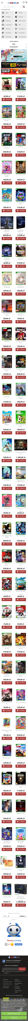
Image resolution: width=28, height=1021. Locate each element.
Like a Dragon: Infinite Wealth (7, 536)
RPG (18, 25)
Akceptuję (14, 1017)
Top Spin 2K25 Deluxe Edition (21, 425)
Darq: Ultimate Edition (20, 869)
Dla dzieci (6, 17)
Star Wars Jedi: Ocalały (6, 314)
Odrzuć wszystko (14, 1013)
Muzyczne (6, 21)
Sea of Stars (7, 480)
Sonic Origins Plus (7, 785)
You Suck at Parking (20, 702)
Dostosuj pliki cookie (16, 1010)
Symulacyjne (20, 33)
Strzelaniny (6, 33)
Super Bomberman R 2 (21, 730)
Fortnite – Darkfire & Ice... (21, 92)
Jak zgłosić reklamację (17, 987)
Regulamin (5, 979)
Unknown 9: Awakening (20, 397)
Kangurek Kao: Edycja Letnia (7, 730)
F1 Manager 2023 (7, 619)
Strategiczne (20, 29)
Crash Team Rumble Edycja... (20, 647)
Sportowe (6, 29)
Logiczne (19, 17)
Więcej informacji (6, 1010)
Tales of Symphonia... (7, 869)
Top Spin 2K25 (7, 452)
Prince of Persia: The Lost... (21, 508)
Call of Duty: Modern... (7, 564)
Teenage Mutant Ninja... (21, 203)
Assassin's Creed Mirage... (7, 369)
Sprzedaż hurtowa (7, 984)
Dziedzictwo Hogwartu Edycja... (20, 897)
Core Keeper (7, 396)
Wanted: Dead (7, 508)
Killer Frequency (7, 757)
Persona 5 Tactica (7, 591)
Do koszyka (7, 99)
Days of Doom (20, 619)
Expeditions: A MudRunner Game (21, 480)
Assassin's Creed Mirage (20, 675)
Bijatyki (18, 13)
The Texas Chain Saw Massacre (7, 647)
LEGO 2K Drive (20, 757)
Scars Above (7, 813)
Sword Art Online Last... (21, 564)
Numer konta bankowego (6, 986)
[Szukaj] (14, 7)
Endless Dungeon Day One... (21, 786)
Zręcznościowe (20, 37)
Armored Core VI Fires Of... (7, 703)
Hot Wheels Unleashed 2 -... (6, 675)
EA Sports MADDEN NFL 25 (20, 342)
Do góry (14, 920)
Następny (23, 916)
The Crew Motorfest (20, 591)
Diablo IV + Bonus (21, 813)
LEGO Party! (7, 202)
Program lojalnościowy (18, 980)
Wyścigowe (6, 37)
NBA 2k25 (7, 341)
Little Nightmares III (20, 174)
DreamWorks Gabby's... (7, 175)
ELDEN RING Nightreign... (7, 230)
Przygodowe (7, 25)
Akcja (5, 13)
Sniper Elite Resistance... (21, 258)
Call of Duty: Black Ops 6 (20, 369)
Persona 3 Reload (21, 535)
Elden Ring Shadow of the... (21, 453)
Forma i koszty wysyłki (18, 991)
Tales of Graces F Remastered (7, 286)
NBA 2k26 (20, 146)
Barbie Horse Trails (20, 119)
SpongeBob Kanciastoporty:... (7, 841)
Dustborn (7, 424)
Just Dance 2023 (7, 896)
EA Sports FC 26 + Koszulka (7, 147)
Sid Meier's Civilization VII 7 (21, 286)
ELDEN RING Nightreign (7, 258)
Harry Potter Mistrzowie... (21, 314)
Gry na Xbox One (5, 9)
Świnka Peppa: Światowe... (20, 841)
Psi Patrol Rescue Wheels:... (7, 119)
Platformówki (20, 21)
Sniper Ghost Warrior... (7, 91)
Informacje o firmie (7, 981)
